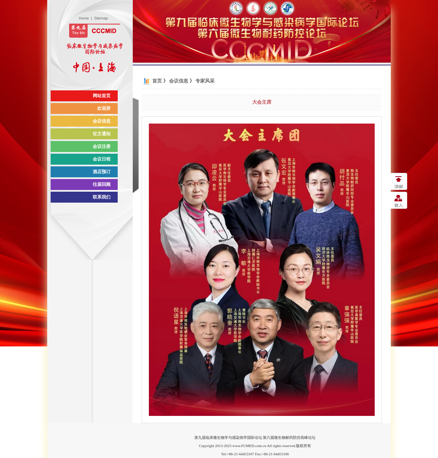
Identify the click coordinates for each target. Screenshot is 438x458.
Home (84, 18)
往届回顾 (102, 184)
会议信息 (102, 121)
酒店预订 (102, 171)
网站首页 (102, 95)
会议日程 (102, 159)
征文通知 (102, 133)
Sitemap (101, 18)
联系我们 (102, 197)
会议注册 (102, 146)
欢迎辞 (104, 108)
